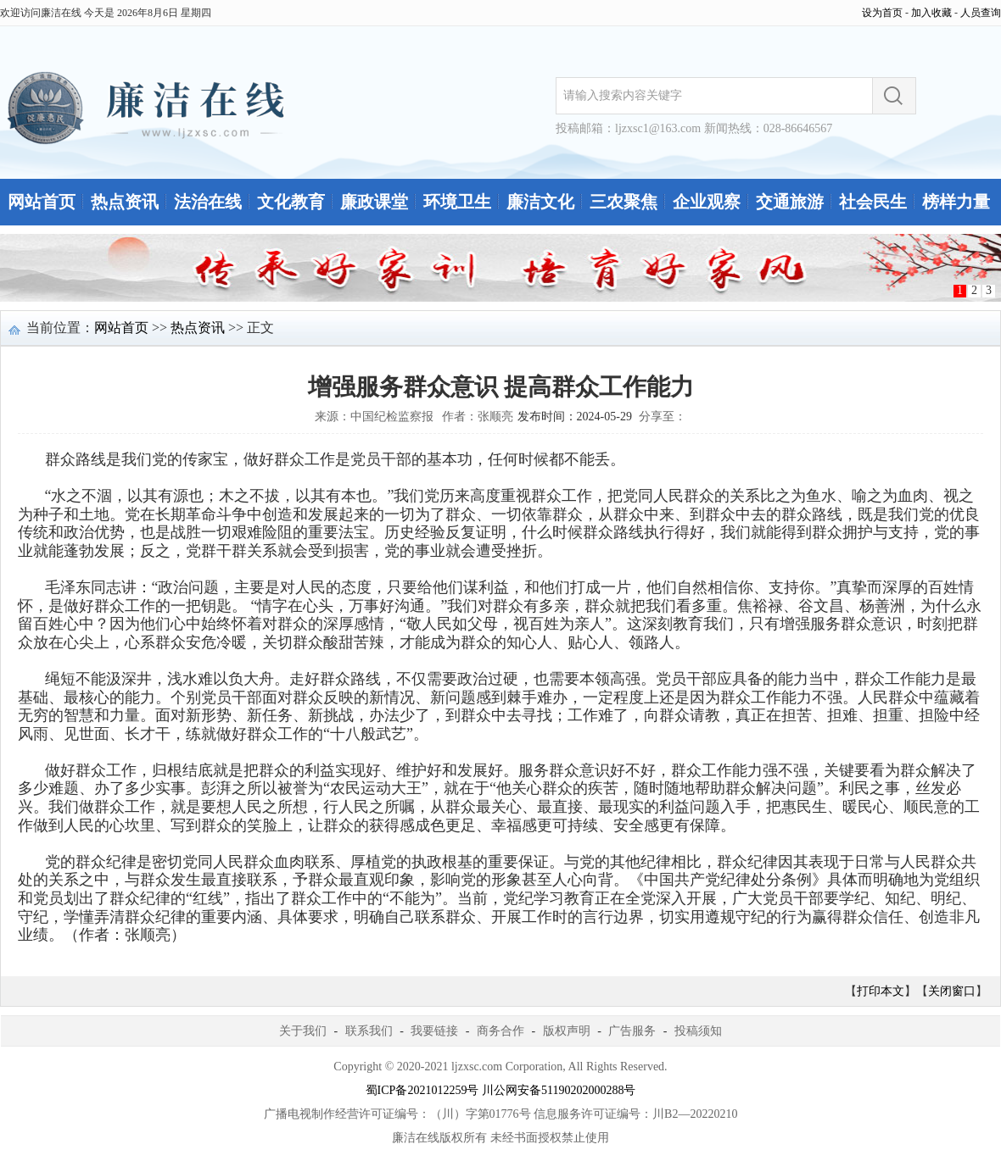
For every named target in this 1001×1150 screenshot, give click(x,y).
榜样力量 (956, 201)
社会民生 (873, 201)
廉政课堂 (374, 201)
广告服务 (632, 1031)
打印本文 (880, 991)
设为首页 (882, 13)
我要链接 (434, 1031)
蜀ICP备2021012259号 (422, 1090)
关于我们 (303, 1031)
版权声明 (566, 1031)
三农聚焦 (623, 201)
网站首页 (41, 201)
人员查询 (980, 13)
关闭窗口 (952, 991)
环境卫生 (457, 201)
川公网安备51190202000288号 (558, 1090)
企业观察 (707, 201)
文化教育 (291, 201)
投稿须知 (698, 1031)
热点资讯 (125, 201)
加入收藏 (931, 13)
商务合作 (500, 1031)
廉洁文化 (540, 201)
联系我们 (369, 1031)
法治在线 (208, 201)
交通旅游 (790, 201)
